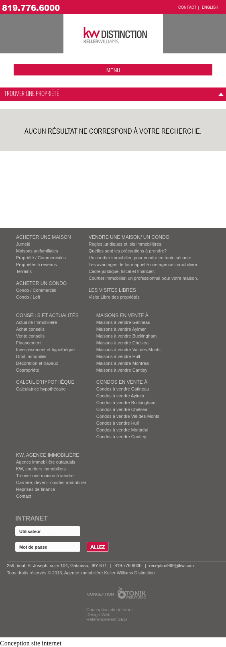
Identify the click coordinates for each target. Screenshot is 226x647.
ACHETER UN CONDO (41, 283)
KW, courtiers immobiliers (41, 468)
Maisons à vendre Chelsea (122, 342)
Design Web (98, 614)
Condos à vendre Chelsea (121, 409)
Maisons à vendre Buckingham (126, 336)
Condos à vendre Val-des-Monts (127, 416)
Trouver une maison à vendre (44, 475)
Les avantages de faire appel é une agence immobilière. (143, 264)
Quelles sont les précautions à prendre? (128, 250)
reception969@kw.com (171, 565)
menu (113, 70)
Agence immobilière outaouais (45, 462)
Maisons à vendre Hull (118, 356)
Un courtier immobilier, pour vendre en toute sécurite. (141, 257)
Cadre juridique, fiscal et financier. (122, 271)
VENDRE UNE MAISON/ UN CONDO (129, 237)
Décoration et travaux (37, 363)
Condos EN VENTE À (121, 382)
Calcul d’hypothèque (45, 382)
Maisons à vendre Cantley (121, 370)
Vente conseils (30, 336)
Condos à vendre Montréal (122, 429)
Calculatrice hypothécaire (41, 389)
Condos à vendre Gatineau (122, 389)
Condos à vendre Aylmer (120, 395)
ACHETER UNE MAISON (43, 237)
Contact (23, 496)
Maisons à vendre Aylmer (121, 329)
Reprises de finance (35, 489)
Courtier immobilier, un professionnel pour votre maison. (143, 278)
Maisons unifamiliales (37, 250)
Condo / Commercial (36, 290)
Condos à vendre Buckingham (125, 402)
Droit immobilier (31, 356)
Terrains (24, 271)
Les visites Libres (112, 290)
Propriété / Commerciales (41, 257)
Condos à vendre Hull (117, 423)
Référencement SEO (106, 619)
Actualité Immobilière (36, 322)
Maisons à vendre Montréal (123, 363)
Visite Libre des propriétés (114, 297)
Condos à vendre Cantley (121, 436)
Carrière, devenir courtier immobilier (51, 482)
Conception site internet (109, 609)
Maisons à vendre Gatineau (123, 322)
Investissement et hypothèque (45, 349)
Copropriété (27, 370)
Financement (29, 342)
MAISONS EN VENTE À (122, 315)
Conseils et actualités (47, 315)
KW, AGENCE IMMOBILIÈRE (47, 455)
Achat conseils (30, 329)
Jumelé (23, 244)
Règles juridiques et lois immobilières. (126, 244)
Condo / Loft (28, 297)
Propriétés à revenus (36, 264)
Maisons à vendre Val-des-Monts (128, 349)
